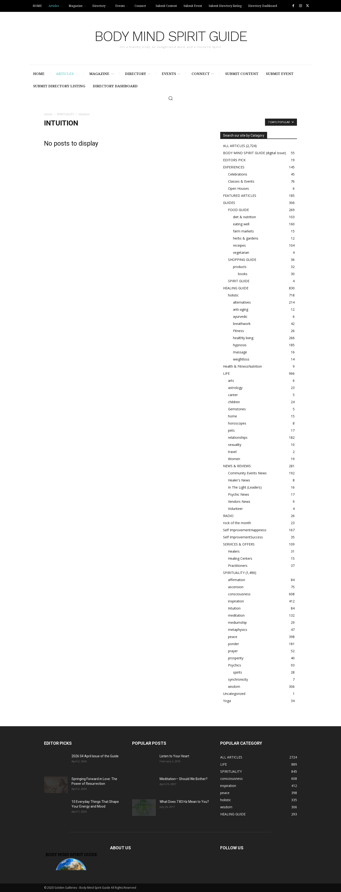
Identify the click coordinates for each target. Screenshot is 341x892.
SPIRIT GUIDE (238, 281)
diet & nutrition (244, 217)
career (233, 395)
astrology (235, 387)
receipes (239, 245)
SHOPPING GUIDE (242, 259)
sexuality (234, 444)
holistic (233, 295)
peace (232, 636)
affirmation (236, 580)
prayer (233, 651)
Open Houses (238, 188)
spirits (237, 672)
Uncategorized (234, 693)
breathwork (242, 323)
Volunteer (235, 508)
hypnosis (240, 345)
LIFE (226, 373)
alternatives (242, 302)
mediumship (237, 622)
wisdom (234, 686)
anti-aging (240, 309)
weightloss (241, 359)
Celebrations (237, 174)
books (242, 274)
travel (232, 451)
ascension (235, 587)
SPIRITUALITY (65, 114)
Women (234, 459)
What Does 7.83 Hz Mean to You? (184, 802)
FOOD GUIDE (238, 210)
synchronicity (238, 679)
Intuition (234, 608)
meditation (236, 615)
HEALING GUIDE (235, 288)
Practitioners (237, 565)
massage (240, 352)
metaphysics (237, 629)
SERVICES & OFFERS (239, 544)
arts (231, 380)
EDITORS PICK (234, 160)
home (232, 416)
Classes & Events (241, 181)
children (234, 402)
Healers (234, 551)
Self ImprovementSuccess (243, 537)
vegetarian (241, 252)
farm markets (243, 231)
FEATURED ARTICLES (239, 195)
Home (48, 114)
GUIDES (229, 202)
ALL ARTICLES (234, 145)
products (240, 266)
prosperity (235, 658)
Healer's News (239, 480)
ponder (233, 644)
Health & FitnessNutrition (242, 366)
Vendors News (239, 501)
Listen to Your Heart (174, 756)
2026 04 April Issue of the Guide (95, 756)
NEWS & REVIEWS (237, 466)
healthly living (243, 338)
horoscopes (237, 423)
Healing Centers (240, 558)
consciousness (239, 594)
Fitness (238, 330)
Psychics (234, 665)
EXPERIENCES (233, 167)
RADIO (228, 515)
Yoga (227, 700)
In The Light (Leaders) (245, 487)
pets (231, 430)
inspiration (236, 601)
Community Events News (247, 473)
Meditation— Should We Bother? (183, 779)
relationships (237, 437)
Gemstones (237, 409)
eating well (241, 224)
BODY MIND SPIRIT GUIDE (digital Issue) (254, 153)
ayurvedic (240, 316)
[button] (170, 98)
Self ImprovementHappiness (244, 530)
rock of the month (237, 523)
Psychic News (238, 494)
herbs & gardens (245, 238)
